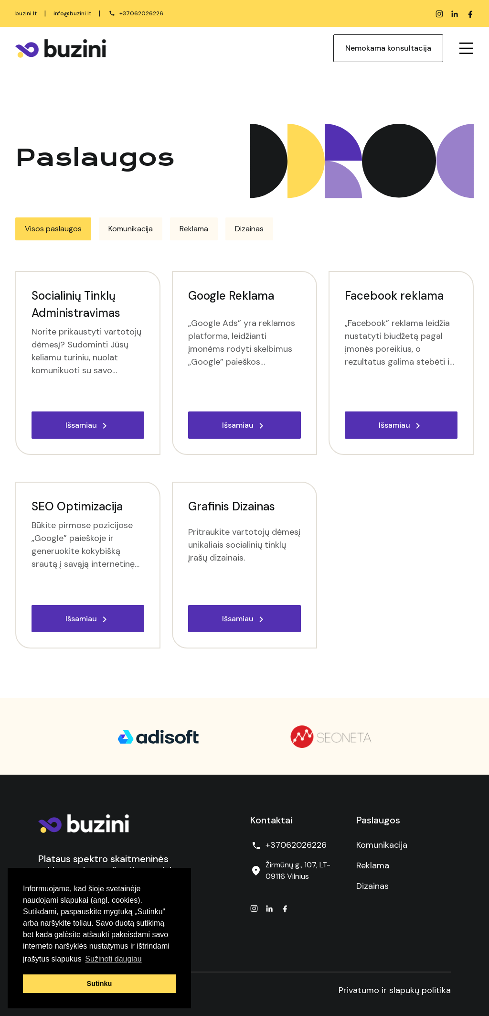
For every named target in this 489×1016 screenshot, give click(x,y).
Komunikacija (381, 845)
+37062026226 (141, 13)
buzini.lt (26, 13)
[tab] (53, 228)
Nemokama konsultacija (388, 48)
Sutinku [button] (99, 983)
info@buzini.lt (72, 13)
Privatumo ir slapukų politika (395, 990)
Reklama (372, 865)
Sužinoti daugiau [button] (113, 959)
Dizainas (372, 886)
